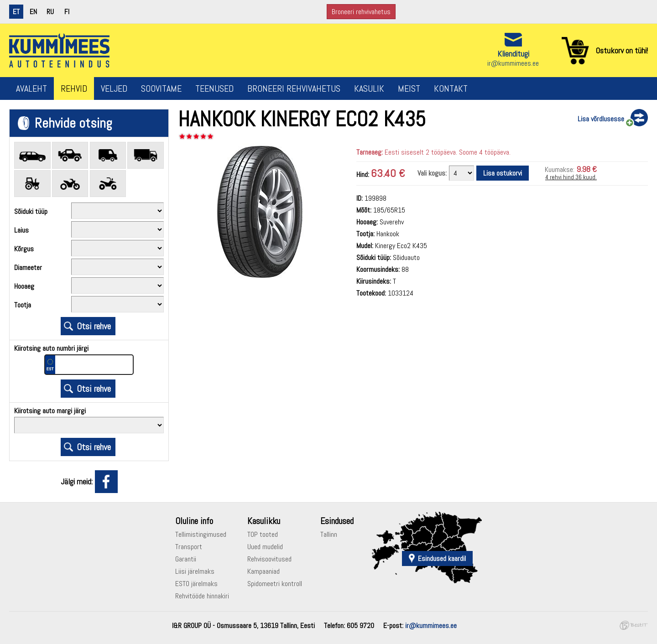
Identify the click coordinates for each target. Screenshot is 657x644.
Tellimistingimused (200, 534)
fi (66, 11)
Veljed (114, 88)
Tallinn (328, 534)
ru (50, 11)
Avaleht (31, 88)
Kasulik (369, 88)
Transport (188, 546)
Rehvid (74, 88)
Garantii (185, 559)
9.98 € (586, 169)
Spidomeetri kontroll (274, 583)
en (33, 11)
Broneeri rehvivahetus (361, 11)
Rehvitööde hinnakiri (202, 596)
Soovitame (161, 88)
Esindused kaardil (442, 558)
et (16, 11)
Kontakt (451, 88)
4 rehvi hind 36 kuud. (571, 177)
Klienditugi (513, 53)
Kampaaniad (263, 571)
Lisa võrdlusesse (601, 119)
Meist (409, 88)
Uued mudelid (265, 546)
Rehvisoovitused (269, 559)
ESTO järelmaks (196, 583)
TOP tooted (262, 534)
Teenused (214, 88)
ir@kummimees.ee (513, 63)
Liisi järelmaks (194, 571)
